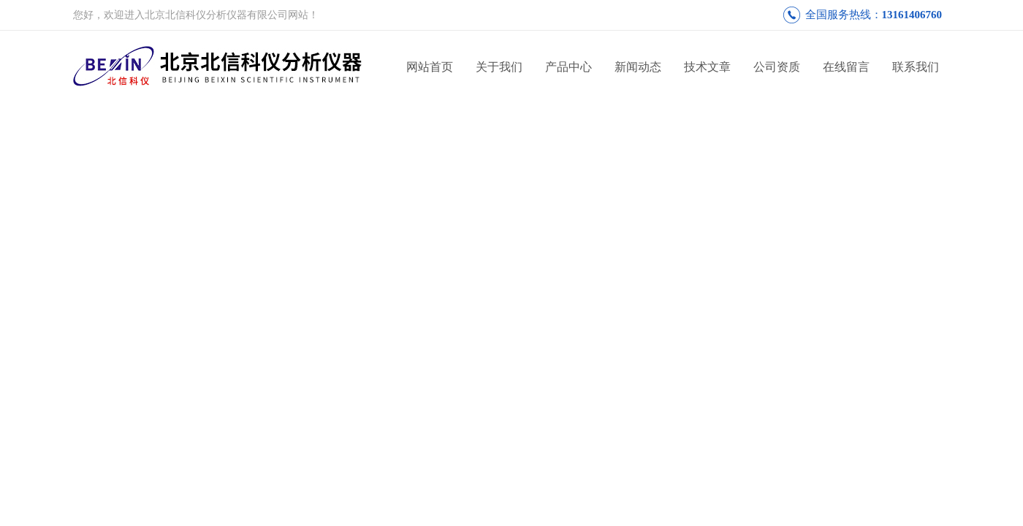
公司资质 (776, 67)
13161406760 (912, 14)
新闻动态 (638, 67)
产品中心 (568, 67)
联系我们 (915, 67)
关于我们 (499, 67)
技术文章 (707, 67)
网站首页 (429, 67)
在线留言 (846, 67)
